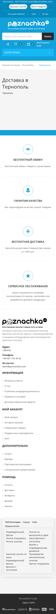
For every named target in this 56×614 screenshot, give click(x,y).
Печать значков (14, 541)
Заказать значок (18, 6)
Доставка (9, 490)
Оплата (8, 484)
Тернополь (45, 65)
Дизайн (8, 500)
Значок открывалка (16, 538)
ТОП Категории (13, 522)
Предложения (12, 526)
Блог (6, 438)
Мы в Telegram (38, 6)
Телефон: (8, 355)
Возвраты (9, 495)
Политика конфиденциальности (22, 391)
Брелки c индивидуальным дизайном (38, 547)
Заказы (8, 506)
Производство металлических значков (37, 557)
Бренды (8, 458)
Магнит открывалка (39, 563)
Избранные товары (15, 427)
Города (26, 522)
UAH (34, 14)
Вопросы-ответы (13, 380)
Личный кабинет (16, 14)
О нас (7, 385)
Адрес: (6, 347)
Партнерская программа (17, 464)
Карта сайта (29, 602)
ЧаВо (34, 522)
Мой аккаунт (11, 417)
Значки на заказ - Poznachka (17, 65)
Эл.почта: (8, 363)
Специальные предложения (19, 469)
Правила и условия (14, 396)
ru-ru (45, 14)
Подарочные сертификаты (18, 433)
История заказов (13, 422)
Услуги (8, 453)
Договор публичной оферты (19, 401)
